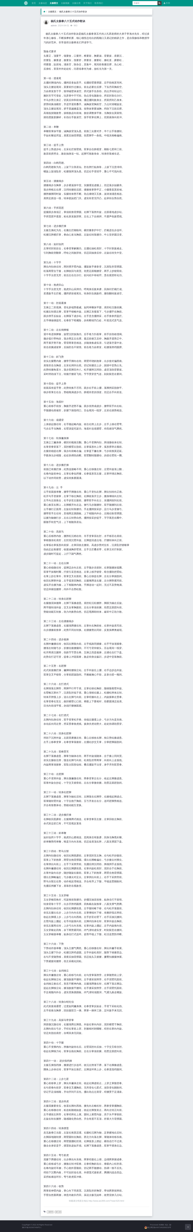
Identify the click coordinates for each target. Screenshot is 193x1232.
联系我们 (98, 3)
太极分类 (76, 3)
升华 (167, 3)
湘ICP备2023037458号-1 (31, 1227)
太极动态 (42, 3)
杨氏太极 (58, 1212)
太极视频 (64, 3)
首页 (33, 3)
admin (54, 25)
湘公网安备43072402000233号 (157, 1227)
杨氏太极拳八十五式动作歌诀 (73, 11)
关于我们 (87, 3)
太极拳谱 (50, 1212)
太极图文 (53, 3)
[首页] (44, 11)
